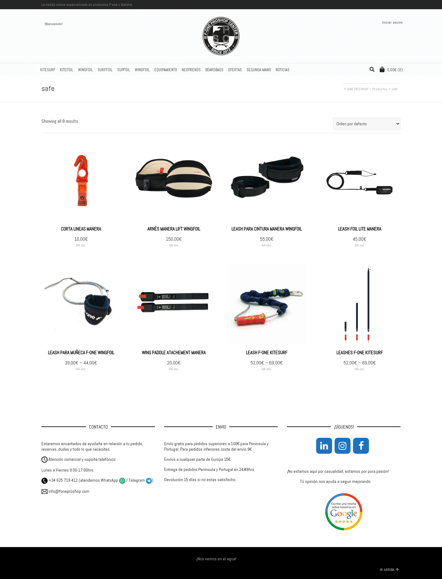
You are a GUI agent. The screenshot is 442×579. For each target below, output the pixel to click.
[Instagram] (343, 446)
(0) (391, 69)
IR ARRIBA (389, 569)
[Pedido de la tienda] (367, 124)
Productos (379, 89)
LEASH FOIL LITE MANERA (359, 229)
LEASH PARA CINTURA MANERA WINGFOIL (266, 229)
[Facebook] (361, 446)
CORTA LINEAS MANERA (81, 229)
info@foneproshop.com (65, 491)
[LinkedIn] (324, 446)
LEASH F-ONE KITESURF (266, 353)
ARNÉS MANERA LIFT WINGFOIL (173, 229)
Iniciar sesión (392, 22)
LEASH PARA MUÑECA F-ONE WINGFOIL (81, 353)
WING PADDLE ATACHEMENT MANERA (174, 353)
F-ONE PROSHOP (356, 89)
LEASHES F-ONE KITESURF (359, 353)
